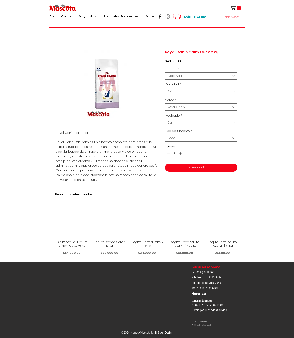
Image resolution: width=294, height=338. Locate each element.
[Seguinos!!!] (168, 16)
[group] (147, 231)
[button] (235, 8)
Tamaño (172, 69)
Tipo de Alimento (178, 131)
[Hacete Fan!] (160, 16)
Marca (170, 100)
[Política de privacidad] (214, 325)
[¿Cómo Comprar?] (214, 321)
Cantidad (173, 84)
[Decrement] (168, 153)
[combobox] (201, 76)
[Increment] (180, 153)
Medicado (173, 115)
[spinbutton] (174, 153)
